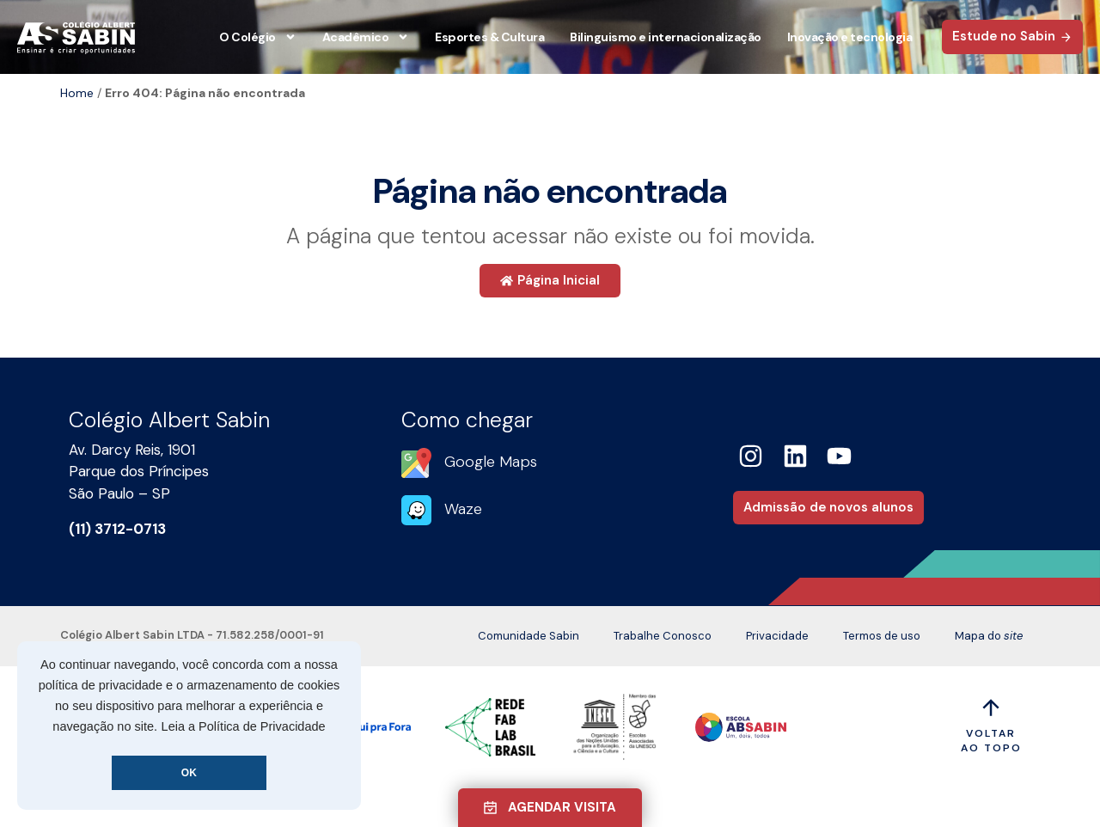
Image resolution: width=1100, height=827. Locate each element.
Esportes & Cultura (489, 37)
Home (77, 93)
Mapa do (989, 636)
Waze (463, 509)
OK (189, 773)
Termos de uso (881, 635)
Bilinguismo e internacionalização (665, 37)
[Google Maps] (416, 463)
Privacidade (777, 635)
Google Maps (490, 461)
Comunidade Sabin (528, 635)
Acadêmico (366, 37)
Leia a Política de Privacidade (244, 726)
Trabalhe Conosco (663, 635)
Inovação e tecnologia (850, 37)
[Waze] (416, 510)
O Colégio (257, 37)
